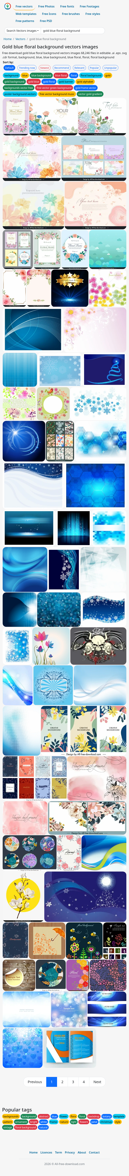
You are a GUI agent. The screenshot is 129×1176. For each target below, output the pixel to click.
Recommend (61, 67)
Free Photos (46, 6)
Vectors (20, 39)
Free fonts (67, 6)
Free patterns (25, 21)
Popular (94, 67)
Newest (44, 67)
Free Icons (49, 14)
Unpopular (110, 67)
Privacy (70, 1152)
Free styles (92, 14)
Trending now (27, 67)
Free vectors (24, 6)
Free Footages (89, 6)
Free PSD (46, 21)
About (82, 1152)
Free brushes (71, 14)
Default (9, 67)
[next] (97, 1082)
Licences (46, 1152)
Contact (94, 1152)
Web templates (26, 14)
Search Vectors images (22, 31)
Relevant (79, 67)
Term (58, 1152)
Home (8, 39)
